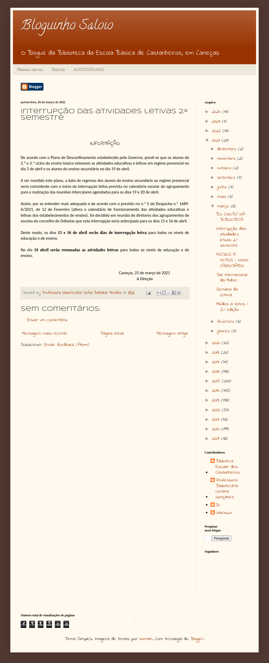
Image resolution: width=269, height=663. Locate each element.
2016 (216, 371)
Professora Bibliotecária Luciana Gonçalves (227, 489)
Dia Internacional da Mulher (231, 278)
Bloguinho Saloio (67, 26)
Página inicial (30, 69)
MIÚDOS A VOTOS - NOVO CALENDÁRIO (232, 260)
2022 (217, 131)
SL (218, 505)
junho (223, 187)
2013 (216, 400)
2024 (217, 112)
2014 (216, 390)
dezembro (227, 149)
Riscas (58, 69)
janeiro (224, 331)
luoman (146, 639)
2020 (217, 343)
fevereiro (226, 321)
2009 (216, 438)
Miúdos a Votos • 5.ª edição (232, 307)
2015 (217, 381)
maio (222, 196)
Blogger (196, 639)
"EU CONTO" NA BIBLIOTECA (230, 217)
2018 (216, 352)
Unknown (224, 513)
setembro (227, 177)
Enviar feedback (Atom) (66, 345)
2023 (217, 121)
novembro (227, 158)
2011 (216, 419)
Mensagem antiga (172, 333)
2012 (217, 410)
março (224, 206)
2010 (216, 429)
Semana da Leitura (227, 292)
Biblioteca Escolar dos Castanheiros (228, 467)
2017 (216, 362)
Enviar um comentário (47, 320)
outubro (225, 168)
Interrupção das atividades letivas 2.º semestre (231, 237)
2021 (217, 140)
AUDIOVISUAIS (89, 69)
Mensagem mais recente (44, 333)
